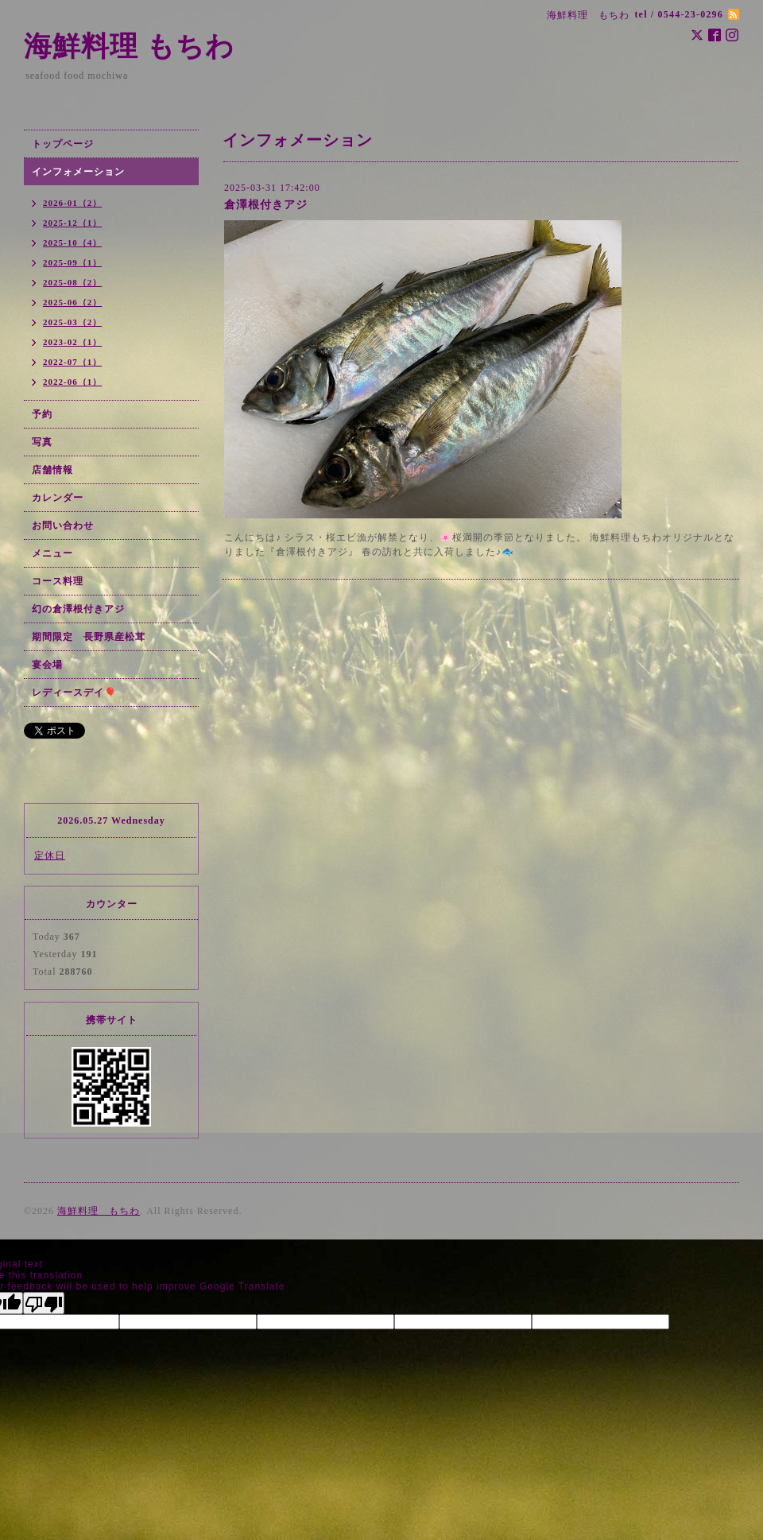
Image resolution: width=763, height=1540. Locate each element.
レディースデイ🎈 (74, 692)
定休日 (49, 855)
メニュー (52, 553)
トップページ (63, 143)
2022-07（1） (72, 362)
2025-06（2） (72, 302)
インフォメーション (78, 171)
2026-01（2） (72, 203)
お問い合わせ (63, 525)
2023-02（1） (72, 342)
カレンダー (57, 497)
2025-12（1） (72, 222)
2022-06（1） (72, 381)
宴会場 (47, 664)
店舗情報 (52, 469)
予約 (42, 414)
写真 (42, 442)
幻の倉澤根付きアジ (78, 609)
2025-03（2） (72, 322)
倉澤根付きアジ (266, 205)
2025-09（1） (72, 262)
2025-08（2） (72, 282)
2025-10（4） (72, 242)
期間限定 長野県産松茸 (88, 636)
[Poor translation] (43, 1303)
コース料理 (57, 581)
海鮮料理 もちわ (129, 46)
